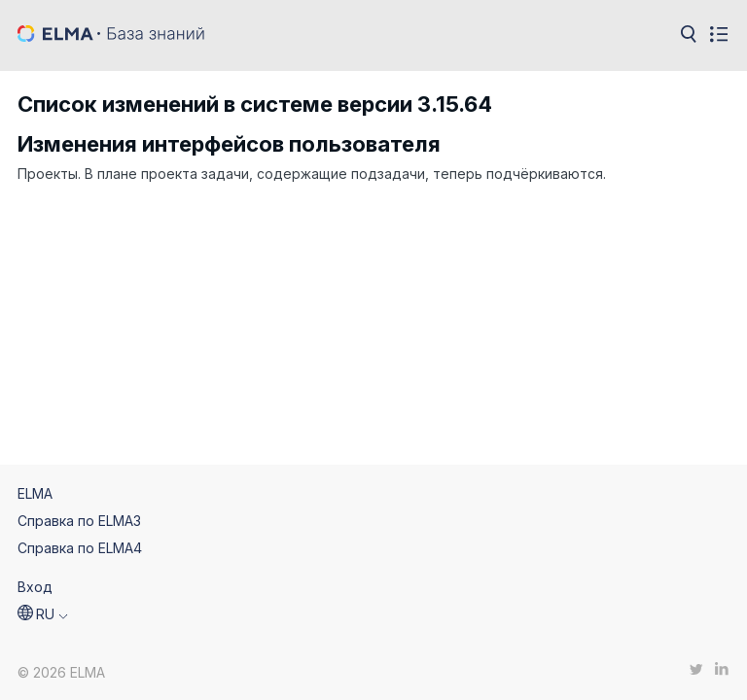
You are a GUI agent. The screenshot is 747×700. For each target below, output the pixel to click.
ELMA (35, 493)
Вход (35, 586)
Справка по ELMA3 (79, 520)
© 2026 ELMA (61, 672)
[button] (43, 614)
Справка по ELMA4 (80, 548)
